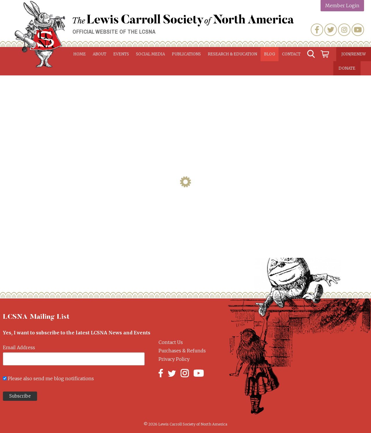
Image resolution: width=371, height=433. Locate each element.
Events (121, 54)
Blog (269, 54)
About (99, 54)
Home (79, 54)
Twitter (330, 29)
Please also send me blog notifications (51, 378)
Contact (291, 54)
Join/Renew (353, 54)
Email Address (19, 347)
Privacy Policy (174, 359)
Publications (186, 54)
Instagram (344, 29)
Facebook (317, 29)
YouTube (358, 29)
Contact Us (171, 342)
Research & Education (232, 54)
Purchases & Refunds (182, 351)
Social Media (150, 54)
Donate (347, 68)
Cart (325, 54)
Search (311, 54)
